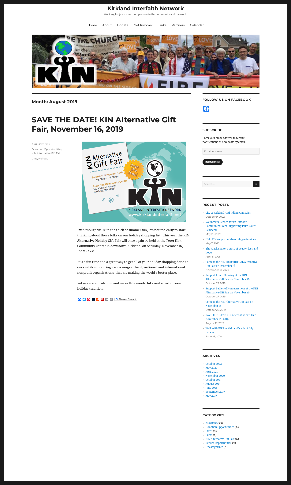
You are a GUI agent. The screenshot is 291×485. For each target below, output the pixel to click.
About (107, 25)
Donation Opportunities (47, 149)
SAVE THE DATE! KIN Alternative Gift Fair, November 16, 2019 (104, 124)
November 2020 (215, 375)
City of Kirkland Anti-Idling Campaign (228, 212)
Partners (178, 25)
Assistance (212, 423)
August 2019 (213, 383)
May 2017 (211, 395)
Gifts (34, 158)
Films (209, 435)
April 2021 (212, 371)
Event (209, 431)
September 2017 (215, 391)
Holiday (43, 158)
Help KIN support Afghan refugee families (231, 239)
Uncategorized (214, 447)
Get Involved (143, 25)
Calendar (197, 25)
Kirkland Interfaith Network (145, 8)
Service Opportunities (219, 443)
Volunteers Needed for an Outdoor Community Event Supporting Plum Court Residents (231, 226)
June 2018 (211, 387)
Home (92, 25)
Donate (123, 25)
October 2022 (214, 363)
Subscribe (213, 161)
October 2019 (214, 379)
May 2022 (211, 367)
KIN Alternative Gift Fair (46, 153)
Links (162, 25)
